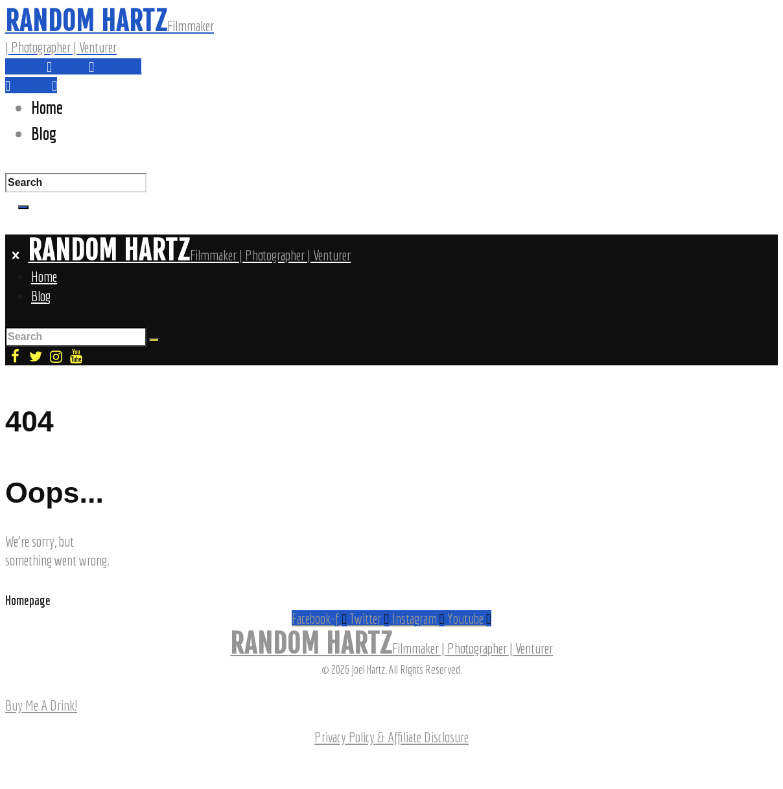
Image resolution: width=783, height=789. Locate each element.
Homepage (28, 600)
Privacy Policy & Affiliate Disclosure (391, 737)
